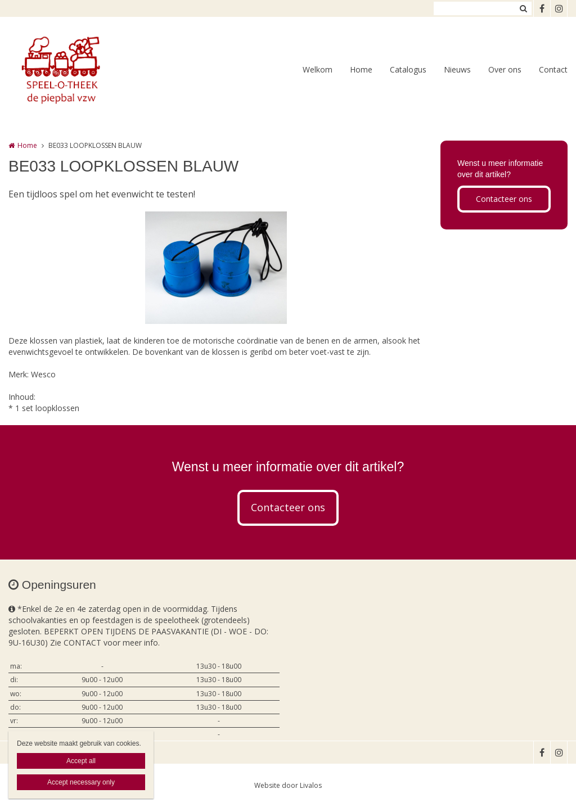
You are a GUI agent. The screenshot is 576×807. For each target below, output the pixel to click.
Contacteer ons (504, 198)
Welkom (317, 69)
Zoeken (523, 8)
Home (361, 69)
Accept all (81, 761)
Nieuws (457, 69)
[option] (216, 267)
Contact (553, 69)
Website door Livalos (288, 785)
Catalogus (408, 69)
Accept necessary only (81, 782)
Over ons (504, 69)
